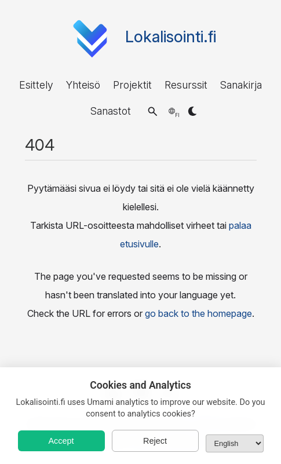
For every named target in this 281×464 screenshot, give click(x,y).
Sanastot (110, 111)
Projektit (132, 85)
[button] (153, 111)
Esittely (36, 85)
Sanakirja (241, 85)
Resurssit (186, 85)
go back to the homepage (198, 313)
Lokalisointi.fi (170, 36)
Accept (61, 440)
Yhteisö (83, 85)
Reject (155, 440)
